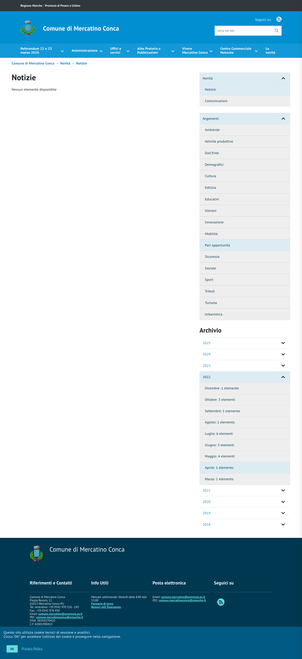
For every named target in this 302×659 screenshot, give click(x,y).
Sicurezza (212, 256)
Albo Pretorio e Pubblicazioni (148, 50)
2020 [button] (207, 501)
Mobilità (211, 233)
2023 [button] (207, 365)
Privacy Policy (32, 648)
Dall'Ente (212, 153)
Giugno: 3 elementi (219, 445)
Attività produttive (219, 141)
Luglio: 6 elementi (219, 433)
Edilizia (210, 187)
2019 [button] (207, 513)
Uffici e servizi (115, 50)
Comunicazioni (216, 101)
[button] (283, 78)
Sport (209, 279)
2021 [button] (207, 490)
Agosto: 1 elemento (220, 422)
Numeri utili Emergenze (106, 607)
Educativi (212, 199)
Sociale (210, 268)
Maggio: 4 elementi (220, 456)
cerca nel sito (226, 30)
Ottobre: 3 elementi (220, 399)
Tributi (210, 291)
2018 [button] (207, 524)
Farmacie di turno (102, 604)
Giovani (210, 210)
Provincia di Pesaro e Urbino (62, 5)
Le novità (270, 50)
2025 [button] (207, 343)
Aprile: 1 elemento (219, 467)
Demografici (214, 164)
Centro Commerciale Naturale (235, 50)
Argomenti (246, 118)
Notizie (81, 63)
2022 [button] (207, 377)
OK (12, 649)
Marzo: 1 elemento (219, 479)
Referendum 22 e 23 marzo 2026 (36, 50)
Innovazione (214, 222)
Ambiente (212, 129)
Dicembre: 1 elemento (222, 388)
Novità (65, 63)
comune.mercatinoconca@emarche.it (59, 617)
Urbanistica (213, 314)
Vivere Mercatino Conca (195, 50)
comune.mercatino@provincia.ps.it (60, 614)
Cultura (210, 176)
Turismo (211, 302)
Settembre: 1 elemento (222, 411)
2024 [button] (207, 354)
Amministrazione (85, 50)
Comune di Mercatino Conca (81, 28)
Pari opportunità (217, 245)
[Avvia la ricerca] (277, 31)
